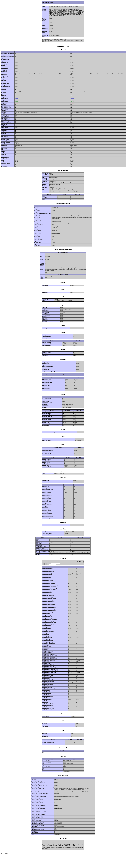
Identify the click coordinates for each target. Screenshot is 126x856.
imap (63, 349)
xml (63, 721)
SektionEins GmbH (52, 564)
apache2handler (63, 170)
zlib (63, 730)
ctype (63, 289)
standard (63, 529)
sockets (63, 522)
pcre (63, 436)
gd (63, 305)
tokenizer (63, 714)
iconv (63, 332)
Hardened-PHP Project (55, 563)
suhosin (63, 558)
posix (63, 471)
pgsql (63, 444)
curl (63, 296)
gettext (63, 325)
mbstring (63, 359)
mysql (63, 394)
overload (63, 429)
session (63, 478)
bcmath (63, 282)
